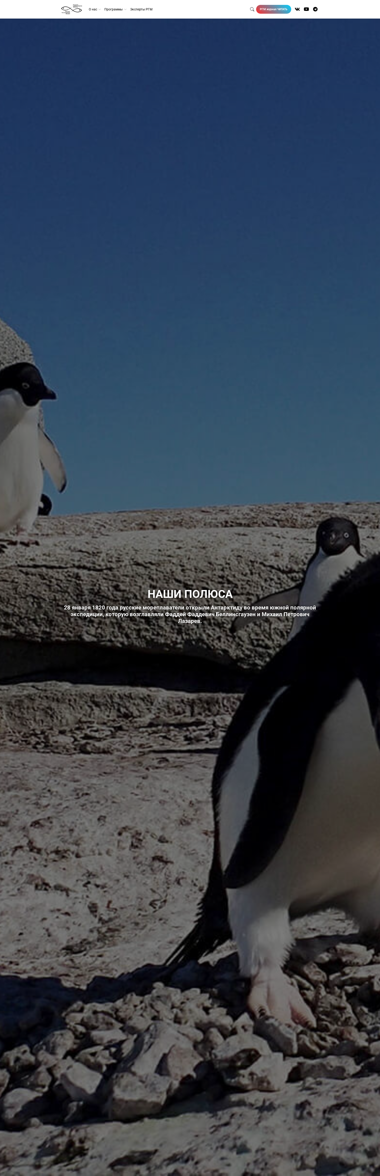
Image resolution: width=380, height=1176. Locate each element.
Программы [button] (113, 9)
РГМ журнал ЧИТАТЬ (273, 9)
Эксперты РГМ (141, 9)
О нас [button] (93, 9)
